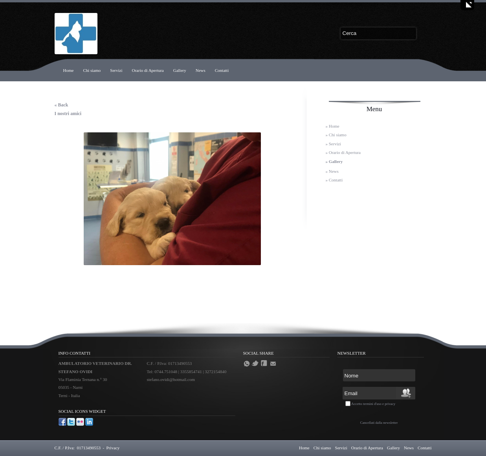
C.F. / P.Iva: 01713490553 (78, 447)
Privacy (113, 447)
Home (68, 70)
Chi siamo (92, 70)
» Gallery (334, 161)
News (200, 70)
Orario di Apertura (147, 70)
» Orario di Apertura (343, 152)
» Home (332, 126)
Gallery (179, 70)
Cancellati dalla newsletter (379, 423)
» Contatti (334, 180)
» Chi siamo (336, 134)
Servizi (116, 70)
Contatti (222, 70)
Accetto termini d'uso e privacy (373, 404)
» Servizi (333, 143)
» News (332, 171)
